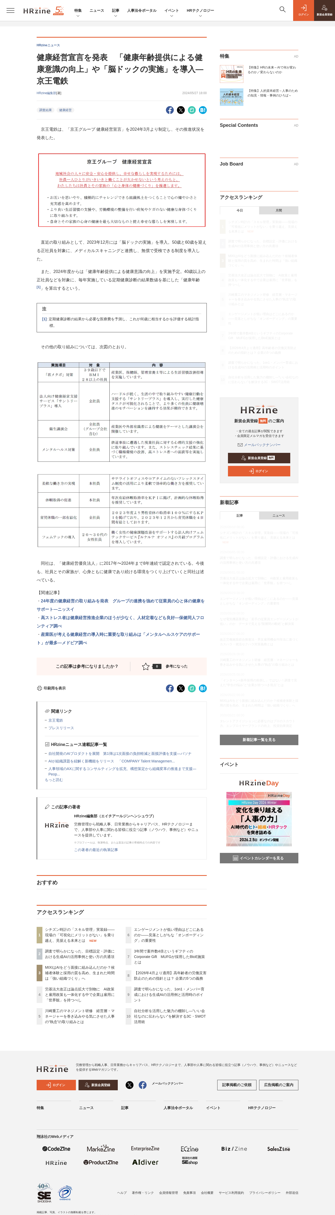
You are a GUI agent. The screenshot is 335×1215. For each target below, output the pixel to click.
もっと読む (54, 780)
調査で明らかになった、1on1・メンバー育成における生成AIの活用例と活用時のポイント (169, 994)
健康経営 (65, 110)
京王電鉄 (55, 720)
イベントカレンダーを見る (258, 858)
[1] (39, 287)
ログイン (258, 471)
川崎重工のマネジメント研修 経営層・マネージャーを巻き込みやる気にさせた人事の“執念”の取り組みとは (80, 1016)
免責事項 (189, 1193)
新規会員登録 (258, 458)
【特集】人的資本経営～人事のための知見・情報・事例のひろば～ (273, 93)
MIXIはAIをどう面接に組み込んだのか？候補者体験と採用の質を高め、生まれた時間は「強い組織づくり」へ (80, 972)
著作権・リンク (143, 1193)
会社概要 (207, 1193)
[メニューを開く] (10, 10)
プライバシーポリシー (265, 1193)
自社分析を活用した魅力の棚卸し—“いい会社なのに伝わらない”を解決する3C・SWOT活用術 (170, 1016)
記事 (115, 10)
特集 (78, 10)
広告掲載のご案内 (278, 1085)
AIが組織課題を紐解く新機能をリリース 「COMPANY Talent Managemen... (111, 761)
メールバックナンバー (259, 445)
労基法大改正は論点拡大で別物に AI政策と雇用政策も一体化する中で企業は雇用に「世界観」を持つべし (80, 994)
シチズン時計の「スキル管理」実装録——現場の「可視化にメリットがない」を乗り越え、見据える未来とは (80, 935)
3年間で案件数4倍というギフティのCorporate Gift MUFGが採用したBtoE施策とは (169, 956)
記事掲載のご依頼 (237, 1085)
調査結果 (45, 110)
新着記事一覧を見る (259, 740)
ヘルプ (122, 1193)
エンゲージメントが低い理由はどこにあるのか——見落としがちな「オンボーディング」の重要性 (169, 935)
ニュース (97, 10)
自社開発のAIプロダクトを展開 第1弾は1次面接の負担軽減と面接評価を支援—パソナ (120, 753)
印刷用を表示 (51, 688)
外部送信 (292, 1193)
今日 (240, 210)
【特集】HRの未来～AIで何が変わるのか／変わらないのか (272, 70)
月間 (279, 210)
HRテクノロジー (200, 10)
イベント (171, 10)
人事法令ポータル (142, 10)
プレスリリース (61, 728)
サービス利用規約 (231, 1193)
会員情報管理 (168, 1193)
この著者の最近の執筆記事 (96, 850)
